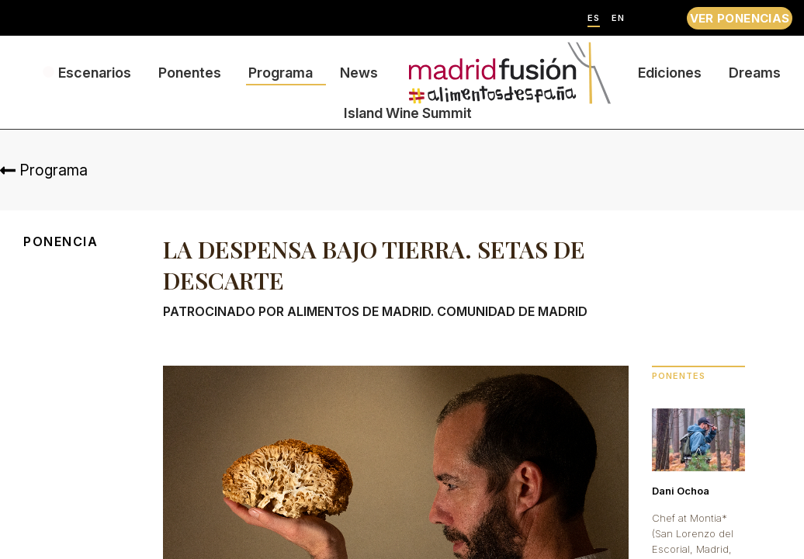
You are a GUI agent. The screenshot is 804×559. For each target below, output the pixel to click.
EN (618, 18)
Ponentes (189, 72)
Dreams (755, 72)
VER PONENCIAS (740, 18)
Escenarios (94, 72)
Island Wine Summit (408, 113)
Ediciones (670, 72)
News (359, 72)
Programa (280, 72)
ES (593, 18)
